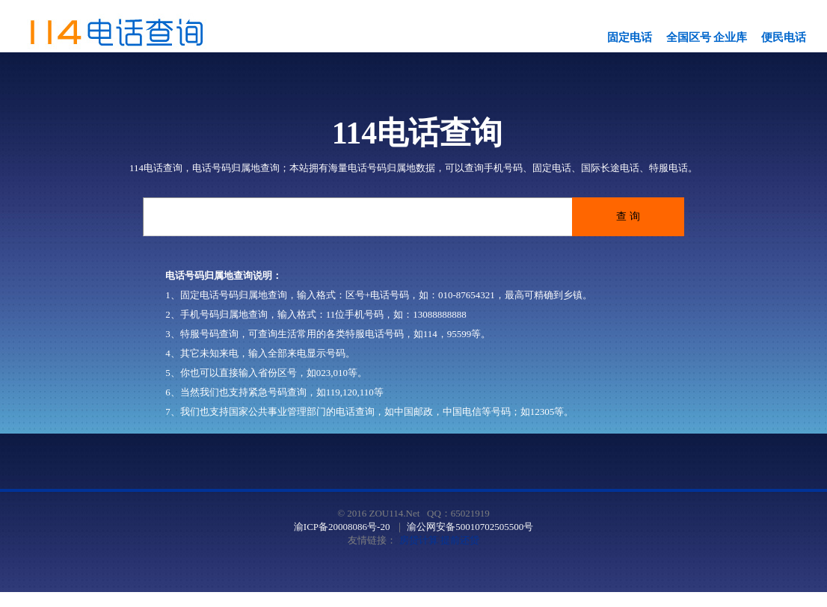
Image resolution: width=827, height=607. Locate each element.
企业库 (730, 37)
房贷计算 (418, 540)
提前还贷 (459, 540)
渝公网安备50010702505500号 (470, 526)
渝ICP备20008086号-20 (342, 526)
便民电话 (783, 37)
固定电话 (629, 37)
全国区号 (688, 37)
